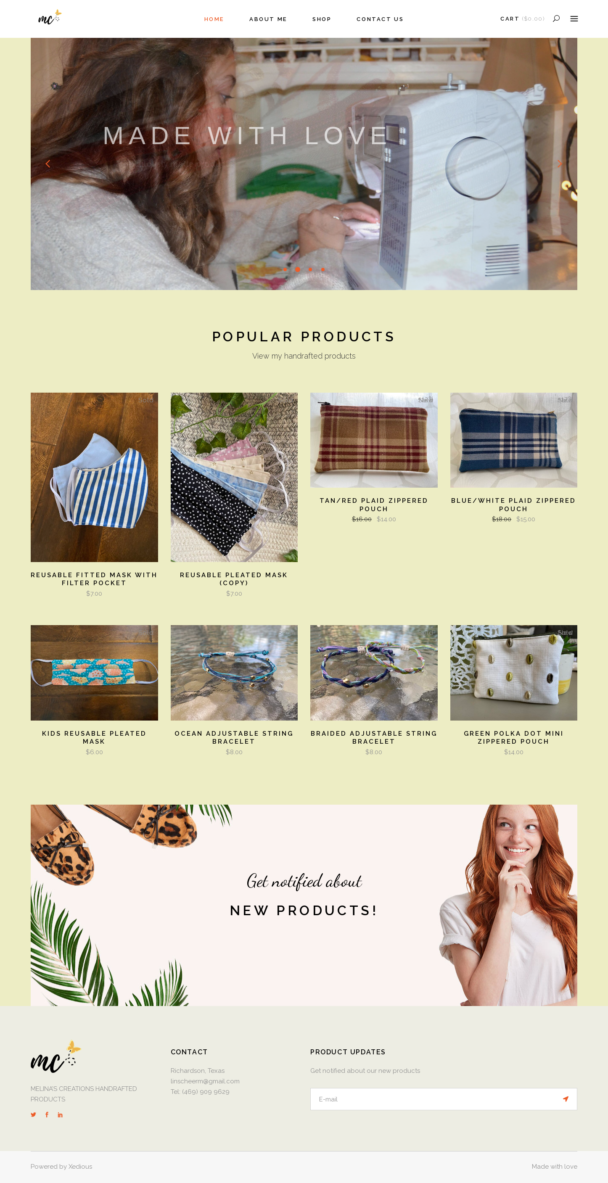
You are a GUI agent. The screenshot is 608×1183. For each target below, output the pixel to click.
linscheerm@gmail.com (206, 1081)
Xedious (80, 1166)
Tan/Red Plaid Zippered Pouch (374, 505)
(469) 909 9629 (206, 1092)
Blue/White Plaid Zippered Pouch (513, 505)
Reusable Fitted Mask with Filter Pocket (94, 579)
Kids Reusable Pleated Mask (94, 738)
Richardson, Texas (198, 1071)
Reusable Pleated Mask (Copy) (234, 579)
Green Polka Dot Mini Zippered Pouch (514, 738)
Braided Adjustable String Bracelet (374, 738)
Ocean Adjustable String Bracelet (233, 738)
